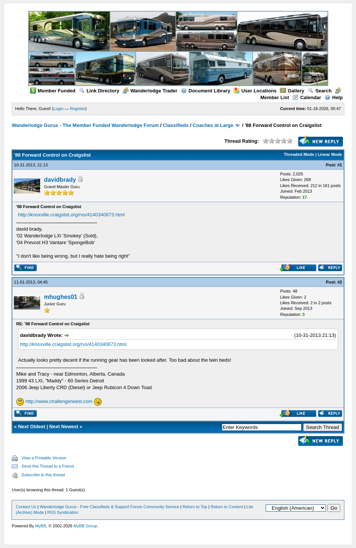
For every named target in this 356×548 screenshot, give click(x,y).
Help (333, 97)
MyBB (40, 526)
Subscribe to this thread (43, 475)
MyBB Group (85, 526)
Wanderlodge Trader (150, 91)
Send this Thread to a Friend (47, 466)
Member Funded (52, 91)
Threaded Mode (299, 154)
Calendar (306, 97)
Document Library (205, 91)
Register (77, 108)
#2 (339, 282)
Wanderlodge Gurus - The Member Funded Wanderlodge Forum (85, 125)
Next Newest (63, 426)
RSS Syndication (62, 512)
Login (58, 108)
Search (320, 91)
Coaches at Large (213, 125)
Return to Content (226, 506)
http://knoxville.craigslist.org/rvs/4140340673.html (71, 214)
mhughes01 (60, 297)
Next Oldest (31, 426)
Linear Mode (330, 154)
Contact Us (26, 506)
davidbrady (60, 180)
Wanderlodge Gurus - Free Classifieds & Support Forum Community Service (109, 506)
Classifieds (176, 125)
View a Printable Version (43, 458)
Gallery (292, 91)
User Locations (254, 91)
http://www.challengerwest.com (59, 401)
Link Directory (99, 91)
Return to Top (195, 506)
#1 (339, 165)
